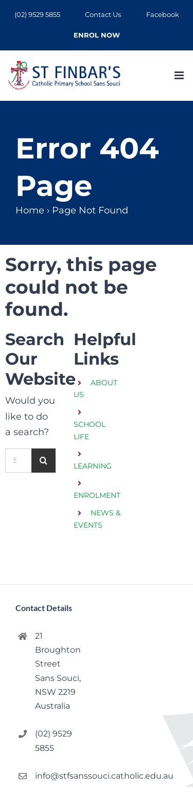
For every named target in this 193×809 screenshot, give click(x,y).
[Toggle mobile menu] (179, 75)
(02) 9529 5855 (53, 740)
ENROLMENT (97, 495)
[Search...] (18, 460)
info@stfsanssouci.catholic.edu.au (61, 776)
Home (29, 210)
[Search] (43, 460)
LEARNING (93, 466)
